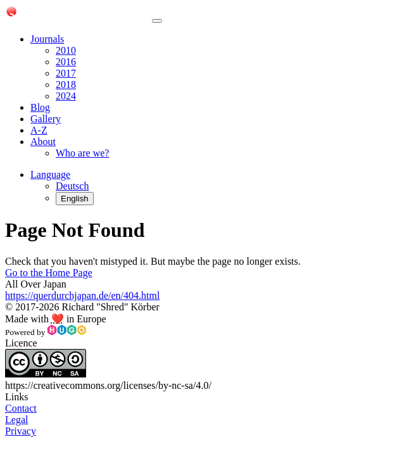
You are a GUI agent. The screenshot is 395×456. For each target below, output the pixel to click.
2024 (66, 96)
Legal (16, 419)
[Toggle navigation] (157, 21)
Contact (21, 408)
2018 (66, 84)
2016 (66, 61)
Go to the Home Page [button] (48, 272)
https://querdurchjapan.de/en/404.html (82, 295)
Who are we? (82, 153)
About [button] (43, 141)
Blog (40, 107)
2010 (66, 50)
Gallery (45, 118)
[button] (50, 174)
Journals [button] (47, 39)
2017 (66, 73)
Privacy (20, 431)
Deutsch (72, 185)
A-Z (38, 130)
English (75, 198)
